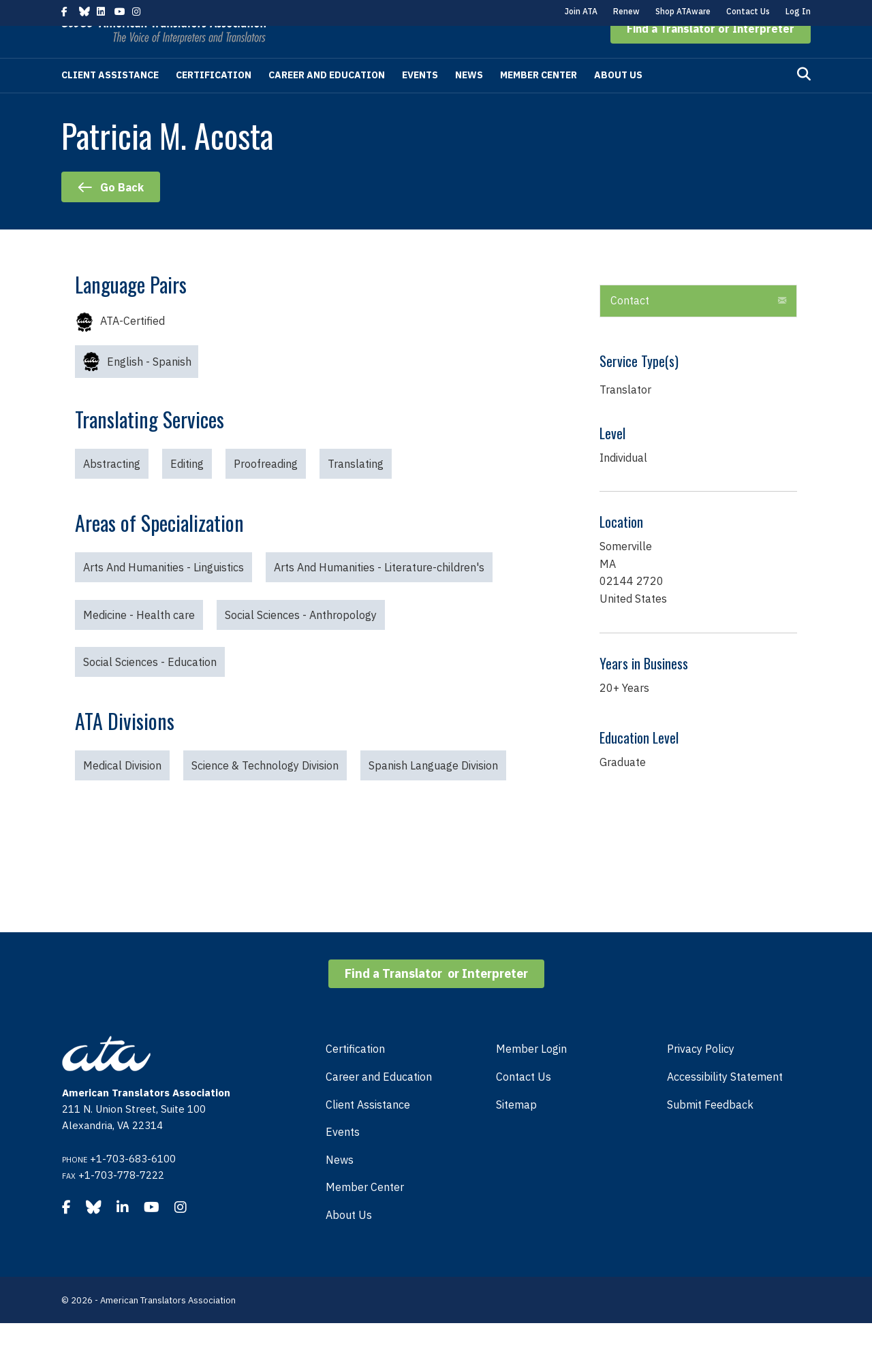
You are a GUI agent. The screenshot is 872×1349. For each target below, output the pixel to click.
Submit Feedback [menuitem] (710, 1130)
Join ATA (581, 11)
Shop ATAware (683, 11)
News (469, 101)
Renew (626, 11)
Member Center (538, 101)
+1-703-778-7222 (121, 1200)
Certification (213, 101)
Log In (798, 11)
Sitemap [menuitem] (516, 1130)
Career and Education (326, 101)
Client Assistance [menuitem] (368, 1130)
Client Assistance (110, 101)
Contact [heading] (629, 326)
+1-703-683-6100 (133, 1184)
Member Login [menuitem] (531, 1074)
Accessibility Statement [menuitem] (725, 1102)
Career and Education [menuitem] (379, 1102)
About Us (618, 101)
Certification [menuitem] (355, 1074)
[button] (710, 54)
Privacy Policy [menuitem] (700, 1074)
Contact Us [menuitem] (523, 1102)
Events (420, 101)
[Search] (804, 100)
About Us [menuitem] (349, 1241)
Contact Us (748, 11)
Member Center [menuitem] (365, 1213)
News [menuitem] (340, 1185)
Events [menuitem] (343, 1157)
